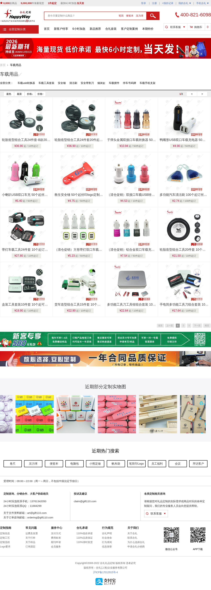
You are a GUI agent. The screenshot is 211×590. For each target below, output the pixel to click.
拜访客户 (198, 463)
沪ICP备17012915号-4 (105, 572)
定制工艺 (5, 537)
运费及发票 (31, 533)
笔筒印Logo (136, 463)
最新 (19, 94)
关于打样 (30, 537)
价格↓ (30, 94)
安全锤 (62, 82)
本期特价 (148, 28)
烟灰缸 (101, 82)
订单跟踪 (30, 546)
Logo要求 (5, 546)
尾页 (207, 325)
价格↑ (40, 94)
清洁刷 (73, 82)
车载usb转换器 (26, 82)
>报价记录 (167, 3)
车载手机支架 (147, 82)
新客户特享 (61, 28)
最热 (8, 94)
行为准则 (107, 542)
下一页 (197, 325)
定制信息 (5, 533)
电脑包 (74, 463)
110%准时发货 (84, 542)
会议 (178, 463)
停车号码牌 (129, 82)
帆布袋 (116, 463)
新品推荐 (95, 28)
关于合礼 (132, 533)
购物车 (198, 27)
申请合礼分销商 (136, 546)
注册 (154, 3)
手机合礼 (202, 3)
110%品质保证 (84, 537)
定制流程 (5, 542)
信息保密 (107, 546)
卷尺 (12, 463)
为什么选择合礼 (136, 542)
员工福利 (157, 463)
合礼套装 (111, 28)
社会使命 (107, 537)
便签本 (130, 15)
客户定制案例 (129, 28)
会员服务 (56, 546)
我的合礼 (184, 3)
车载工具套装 (46, 82)
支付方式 (56, 533)
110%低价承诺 (84, 533)
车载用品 (15, 65)
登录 (144, 3)
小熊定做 (95, 463)
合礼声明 (107, 533)
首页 (47, 28)
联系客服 (175, 27)
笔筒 (121, 15)
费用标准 (56, 537)
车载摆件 (114, 82)
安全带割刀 (87, 82)
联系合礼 (132, 537)
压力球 (139, 15)
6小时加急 (78, 28)
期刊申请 (56, 542)
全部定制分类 (17, 29)
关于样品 (30, 542)
